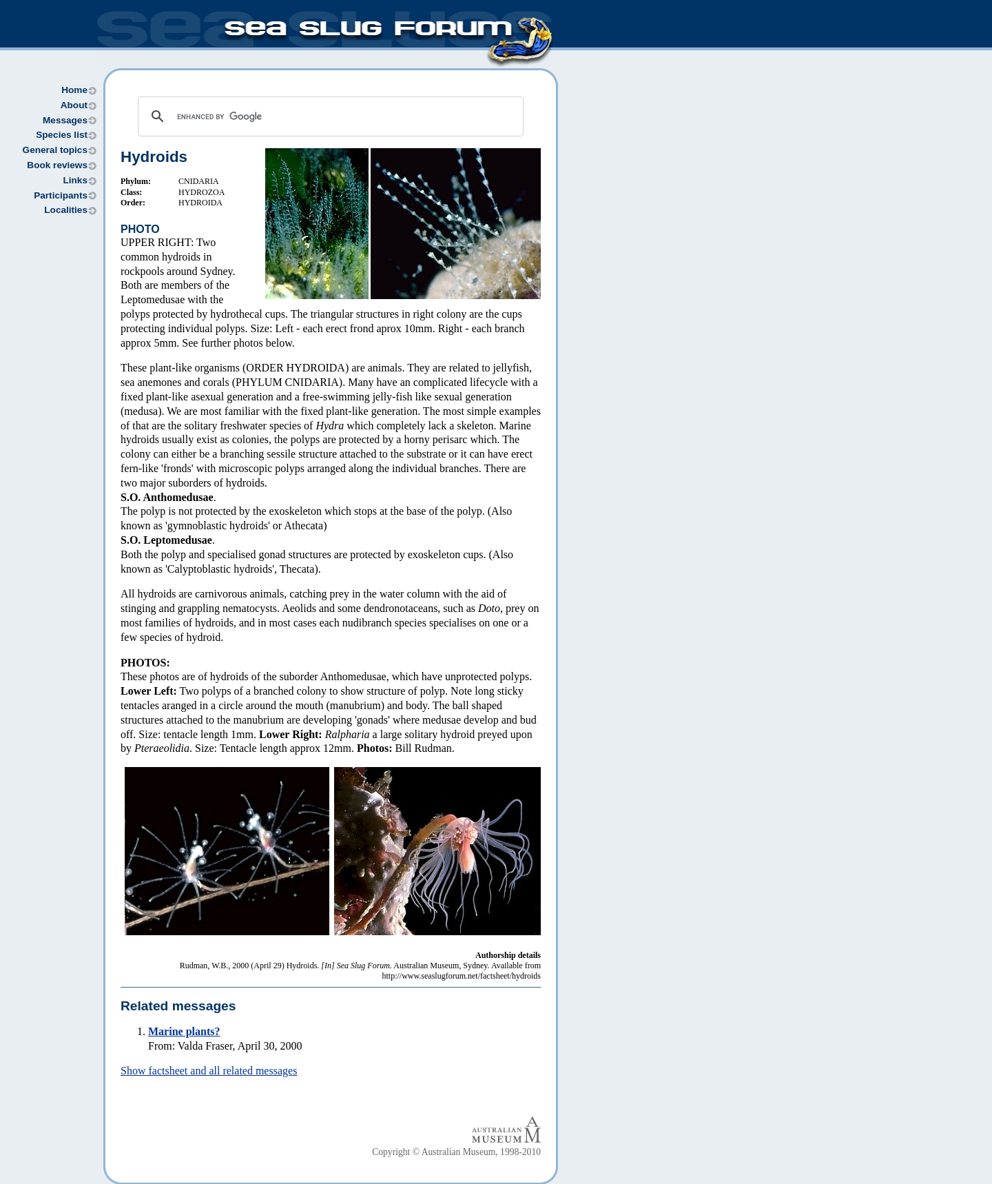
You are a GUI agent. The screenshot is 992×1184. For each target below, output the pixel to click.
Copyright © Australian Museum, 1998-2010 (456, 1152)
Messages (65, 120)
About (74, 105)
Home (74, 90)
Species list (61, 135)
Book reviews (57, 165)
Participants (60, 195)
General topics (55, 150)
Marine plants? (184, 1031)
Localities (65, 210)
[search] (328, 116)
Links (75, 180)
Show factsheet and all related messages (209, 1070)
